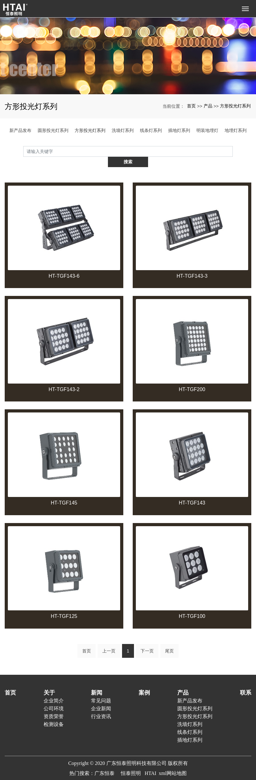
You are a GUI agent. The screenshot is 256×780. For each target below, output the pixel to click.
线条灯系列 (151, 130)
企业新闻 (101, 698)
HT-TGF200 (192, 378)
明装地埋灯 (207, 130)
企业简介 (54, 690)
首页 (191, 105)
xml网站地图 (173, 762)
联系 (245, 682)
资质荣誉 (54, 705)
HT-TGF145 (64, 492)
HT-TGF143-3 (192, 265)
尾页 (169, 640)
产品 (208, 105)
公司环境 (54, 698)
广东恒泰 (104, 762)
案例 (144, 682)
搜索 (232, 151)
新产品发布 (20, 130)
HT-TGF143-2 (64, 378)
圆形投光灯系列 (53, 130)
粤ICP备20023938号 (128, 772)
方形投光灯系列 (235, 105)
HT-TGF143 (192, 492)
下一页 (147, 640)
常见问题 (101, 690)
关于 (49, 682)
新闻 (96, 682)
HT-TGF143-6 (64, 265)
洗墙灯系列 (123, 130)
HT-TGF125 (64, 605)
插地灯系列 (179, 130)
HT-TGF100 (192, 605)
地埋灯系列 (236, 130)
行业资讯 (101, 705)
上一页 (108, 640)
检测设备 (54, 713)
